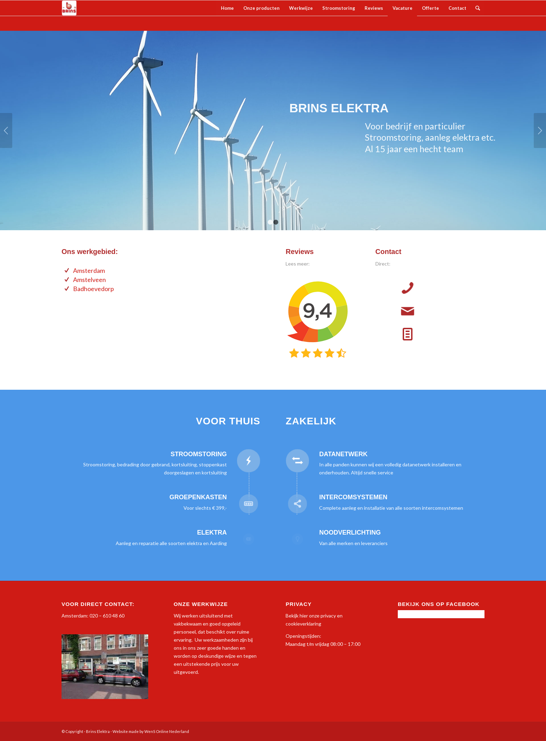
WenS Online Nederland (166, 731)
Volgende (540, 130)
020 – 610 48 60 (106, 616)
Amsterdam (89, 270)
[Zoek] (477, 8)
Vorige (6, 130)
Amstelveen (89, 279)
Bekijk (292, 616)
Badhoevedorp (93, 288)
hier (304, 616)
